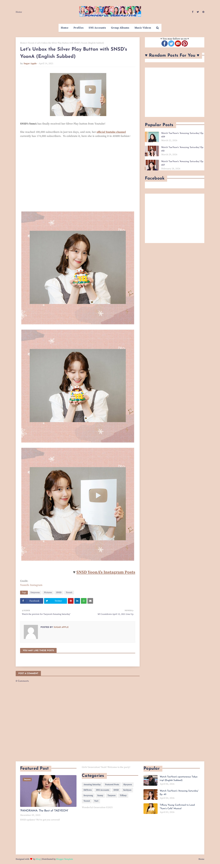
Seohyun (127, 790)
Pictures (48, 592)
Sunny (100, 795)
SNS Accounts (102, 790)
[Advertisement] (174, 92)
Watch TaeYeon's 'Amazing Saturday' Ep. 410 (182, 149)
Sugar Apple (30, 63)
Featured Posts (112, 784)
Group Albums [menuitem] (120, 27)
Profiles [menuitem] (79, 27)
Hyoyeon (127, 784)
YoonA (31, 43)
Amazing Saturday (92, 784)
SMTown (88, 790)
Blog (38, 859)
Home (19, 12)
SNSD (59, 592)
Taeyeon (111, 795)
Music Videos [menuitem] (143, 27)
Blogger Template (64, 859)
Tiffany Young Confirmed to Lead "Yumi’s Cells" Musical (177, 807)
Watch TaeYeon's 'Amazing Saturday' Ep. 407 (182, 163)
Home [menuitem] (64, 27)
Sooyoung (88, 795)
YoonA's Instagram (31, 585)
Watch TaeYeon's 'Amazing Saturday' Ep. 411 (179, 793)
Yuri (96, 801)
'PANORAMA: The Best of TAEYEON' (44, 810)
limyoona (35, 592)
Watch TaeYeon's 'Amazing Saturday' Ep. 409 (182, 135)
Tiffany (123, 795)
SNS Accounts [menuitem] (97, 27)
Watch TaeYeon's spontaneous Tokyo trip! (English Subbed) (178, 778)
